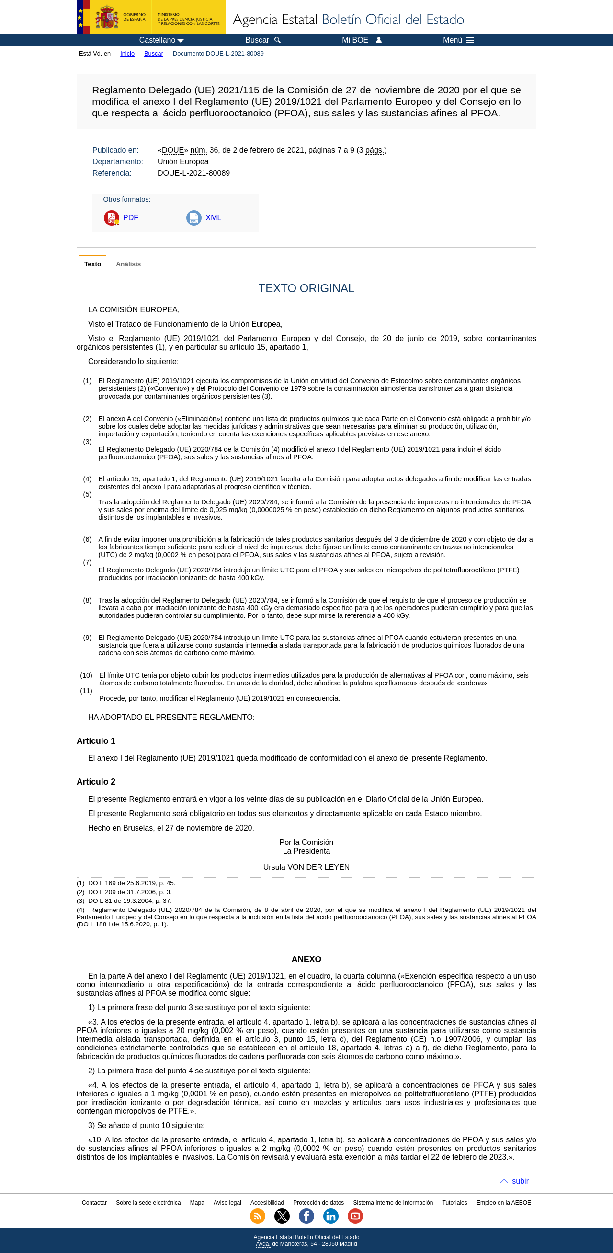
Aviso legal (227, 1202)
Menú (458, 40)
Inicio (127, 53)
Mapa (197, 1202)
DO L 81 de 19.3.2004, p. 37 (129, 900)
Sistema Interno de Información (393, 1202)
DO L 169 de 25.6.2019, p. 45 (131, 883)
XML (213, 218)
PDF (130, 218)
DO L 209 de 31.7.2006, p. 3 (129, 892)
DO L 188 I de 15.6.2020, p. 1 (122, 924)
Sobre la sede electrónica (148, 1202)
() (160, 347)
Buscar (153, 53)
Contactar (94, 1202)
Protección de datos (318, 1202)
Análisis (128, 264)
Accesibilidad (267, 1202)
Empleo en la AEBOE (504, 1202)
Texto (92, 264)
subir (520, 1181)
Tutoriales (455, 1202)
